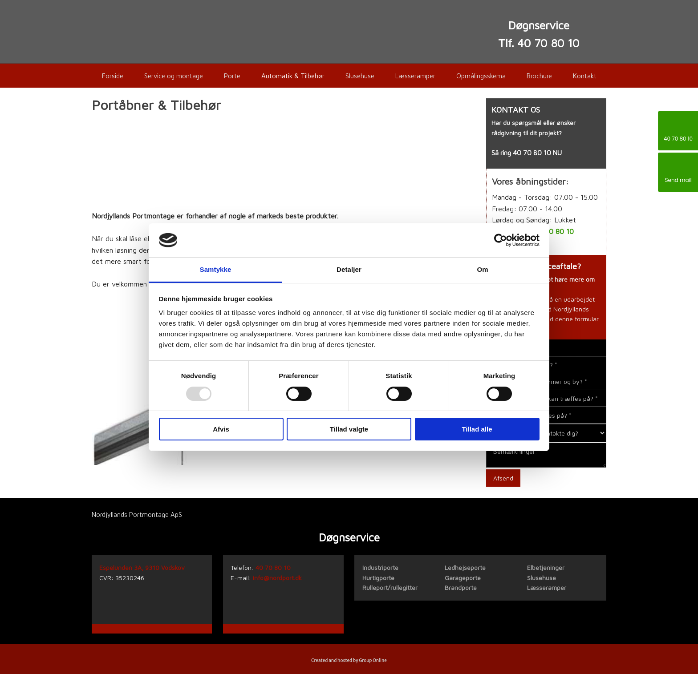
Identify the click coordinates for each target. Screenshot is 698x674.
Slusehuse (359, 76)
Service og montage (173, 76)
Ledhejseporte (465, 567)
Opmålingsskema (481, 76)
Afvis (221, 429)
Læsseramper (415, 76)
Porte (232, 76)
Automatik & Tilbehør (293, 76)
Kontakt (585, 76)
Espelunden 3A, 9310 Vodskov (142, 567)
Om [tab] (482, 269)
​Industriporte (380, 567)
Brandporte (461, 587)
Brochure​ (539, 76)
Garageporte (463, 577)
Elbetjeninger (545, 567)
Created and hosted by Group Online (349, 660)
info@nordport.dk (277, 577)
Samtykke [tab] (215, 269)
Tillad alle (477, 429)
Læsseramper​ (546, 587)
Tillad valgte (349, 429)
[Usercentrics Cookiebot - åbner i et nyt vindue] (501, 240)
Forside (112, 76)
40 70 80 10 (532, 153)
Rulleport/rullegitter (390, 587)
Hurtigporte (378, 577)
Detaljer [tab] (349, 269)
